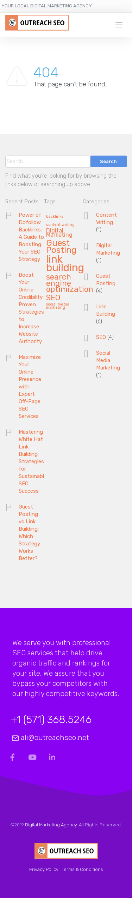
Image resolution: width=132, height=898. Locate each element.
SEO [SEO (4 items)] (53, 298)
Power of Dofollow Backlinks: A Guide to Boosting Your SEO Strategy (31, 237)
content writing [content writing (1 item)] (60, 225)
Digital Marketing (108, 249)
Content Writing (106, 218)
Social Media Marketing (108, 360)
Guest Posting (105, 280)
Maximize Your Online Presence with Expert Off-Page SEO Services (30, 386)
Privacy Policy (43, 869)
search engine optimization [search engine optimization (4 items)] (69, 283)
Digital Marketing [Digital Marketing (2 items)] (59, 233)
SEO (101, 337)
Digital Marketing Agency (51, 824)
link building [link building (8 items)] (65, 264)
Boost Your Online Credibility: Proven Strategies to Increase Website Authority (31, 308)
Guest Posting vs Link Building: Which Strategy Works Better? (29, 533)
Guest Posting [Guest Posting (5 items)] (61, 247)
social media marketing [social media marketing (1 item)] (57, 306)
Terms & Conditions (82, 869)
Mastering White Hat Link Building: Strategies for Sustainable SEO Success (33, 461)
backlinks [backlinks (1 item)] (54, 217)
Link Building (105, 310)
